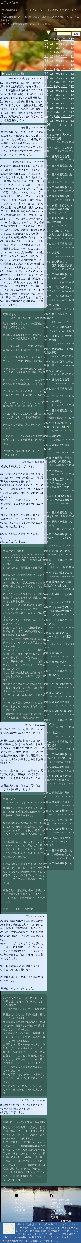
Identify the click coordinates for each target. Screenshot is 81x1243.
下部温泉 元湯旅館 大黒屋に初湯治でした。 (58, 461)
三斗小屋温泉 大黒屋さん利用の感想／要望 (58, 758)
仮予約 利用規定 (60, 1199)
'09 (46, 52)
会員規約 (55, 1206)
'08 (46, 48)
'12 (46, 65)
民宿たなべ (58, 370)
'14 (46, 73)
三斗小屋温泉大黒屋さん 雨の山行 (58, 176)
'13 (46, 69)
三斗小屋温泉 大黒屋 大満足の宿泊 (58, 276)
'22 (46, 108)
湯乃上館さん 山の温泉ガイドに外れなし (58, 583)
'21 (46, 103)
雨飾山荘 (57, 470)
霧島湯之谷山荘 (60, 156)
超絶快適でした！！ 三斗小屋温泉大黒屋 (58, 265)
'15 (46, 78)
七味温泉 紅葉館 (61, 837)
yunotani (57, 436)
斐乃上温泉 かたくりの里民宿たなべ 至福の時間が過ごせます (58, 483)
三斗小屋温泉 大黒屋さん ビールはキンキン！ (58, 537)
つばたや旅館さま (62, 287)
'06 (46, 39)
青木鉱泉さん (59, 662)
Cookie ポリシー (24, 1206)
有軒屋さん (58, 401)
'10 (46, 56)
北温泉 (56, 732)
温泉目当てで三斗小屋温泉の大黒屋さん (58, 778)
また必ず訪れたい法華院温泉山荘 (58, 136)
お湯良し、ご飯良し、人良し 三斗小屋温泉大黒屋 (58, 234)
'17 (46, 86)
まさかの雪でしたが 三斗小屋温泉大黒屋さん (58, 610)
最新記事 (49, 130)
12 (72, 43)
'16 (46, 82)
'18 (46, 91)
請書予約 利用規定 (61, 1203)
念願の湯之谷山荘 (62, 572)
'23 (46, 112)
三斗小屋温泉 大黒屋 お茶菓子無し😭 (58, 425)
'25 (46, 120)
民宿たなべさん (60, 692)
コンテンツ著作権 (61, 1213)
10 (65, 43)
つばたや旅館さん (62, 296)
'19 (46, 95)
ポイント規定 (58, 1210)
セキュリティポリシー (28, 1199)
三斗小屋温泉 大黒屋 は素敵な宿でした (58, 852)
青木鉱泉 (57, 653)
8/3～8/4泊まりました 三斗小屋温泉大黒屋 (58, 497)
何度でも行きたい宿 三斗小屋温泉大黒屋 (58, 207)
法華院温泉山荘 (60, 196)
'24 (46, 116)
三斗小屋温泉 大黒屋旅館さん (58, 672)
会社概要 (20, 1210)
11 (69, 43)
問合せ (54, 1217)
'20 (46, 99)
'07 (46, 43)
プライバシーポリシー (28, 1203)
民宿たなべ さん (61, 550)
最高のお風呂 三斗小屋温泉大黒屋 (58, 220)
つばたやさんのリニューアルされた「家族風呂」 (58, 636)
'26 (48, 125)
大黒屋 (56, 252)
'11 (46, 61)
